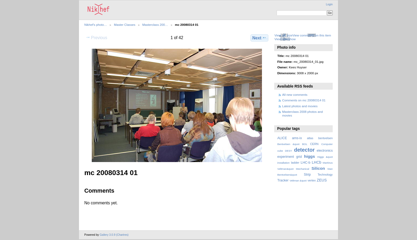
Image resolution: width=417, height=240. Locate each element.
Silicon (318, 168)
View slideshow (285, 39)
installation (283, 162)
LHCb (316, 162)
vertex (312, 180)
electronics (325, 150)
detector (304, 150)
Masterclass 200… (155, 24)
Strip (307, 174)
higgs (309, 156)
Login (329, 4)
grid (299, 157)
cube (280, 150)
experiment (285, 157)
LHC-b (305, 162)
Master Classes (124, 24)
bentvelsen (325, 138)
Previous (96, 37)
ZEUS (322, 180)
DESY (288, 150)
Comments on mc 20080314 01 (304, 100)
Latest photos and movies (300, 106)
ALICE (282, 138)
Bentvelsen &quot (288, 144)
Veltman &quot (298, 180)
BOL (304, 144)
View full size (283, 35)
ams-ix (297, 138)
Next (259, 37)
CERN (314, 144)
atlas (310, 138)
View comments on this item (311, 35)
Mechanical (302, 168)
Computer (327, 144)
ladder (295, 162)
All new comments (294, 94)
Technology (325, 174)
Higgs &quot (325, 156)
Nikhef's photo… (95, 24)
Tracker (283, 180)
